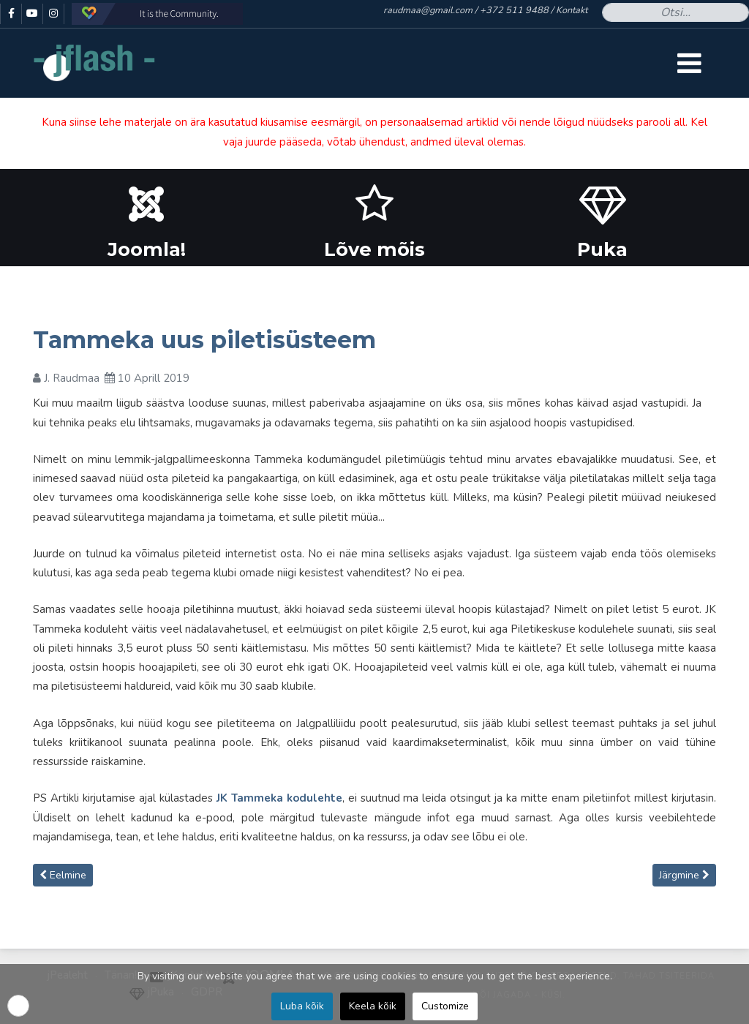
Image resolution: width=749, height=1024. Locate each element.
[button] (18, 1006)
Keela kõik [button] (372, 1006)
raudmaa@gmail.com (428, 10)
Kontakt (571, 10)
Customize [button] (445, 1006)
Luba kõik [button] (302, 1006)
